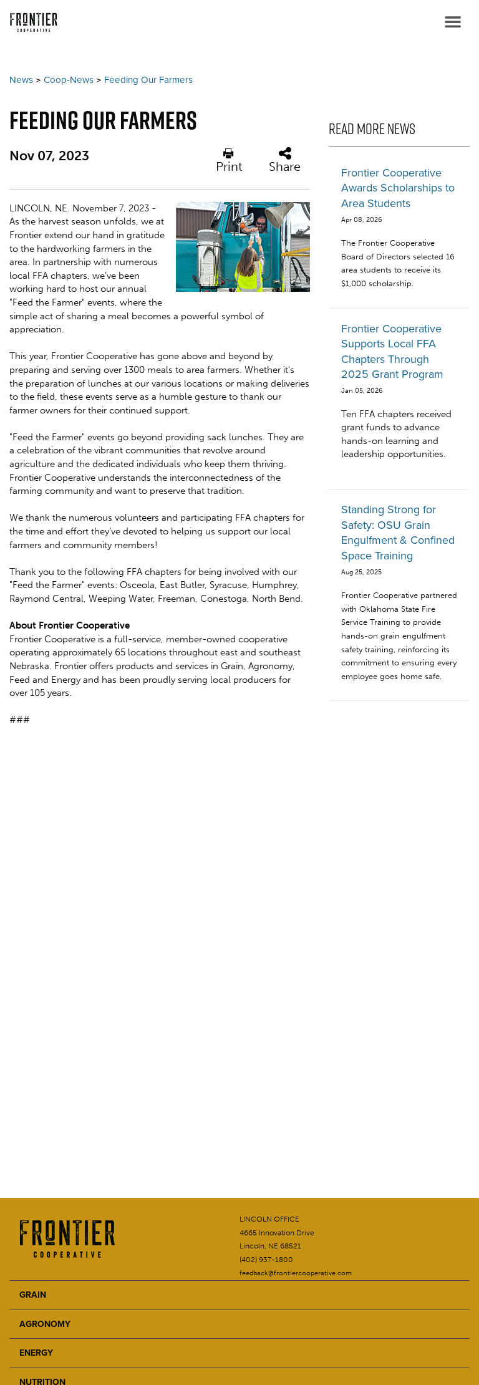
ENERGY (36, 1353)
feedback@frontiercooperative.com (296, 1273)
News (21, 79)
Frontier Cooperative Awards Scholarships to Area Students (398, 188)
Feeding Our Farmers (148, 79)
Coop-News (69, 79)
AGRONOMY (44, 1324)
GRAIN (32, 1295)
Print (229, 160)
